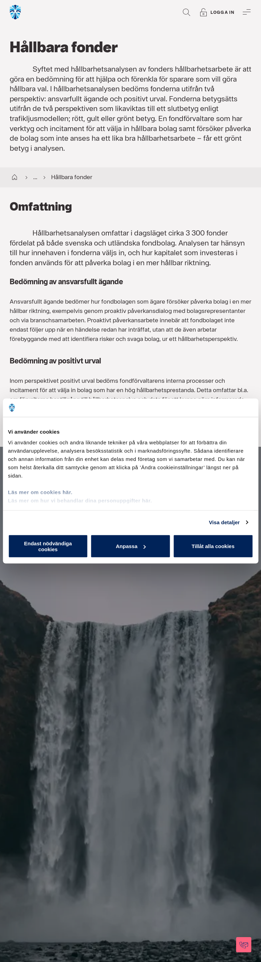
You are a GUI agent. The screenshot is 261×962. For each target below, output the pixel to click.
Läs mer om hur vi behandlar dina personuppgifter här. (80, 500)
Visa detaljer (224, 522)
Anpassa (131, 546)
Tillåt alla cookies (213, 546)
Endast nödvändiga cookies (48, 546)
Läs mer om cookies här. (40, 492)
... (29, 178)
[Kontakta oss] (243, 944)
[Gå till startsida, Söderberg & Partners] (15, 12)
